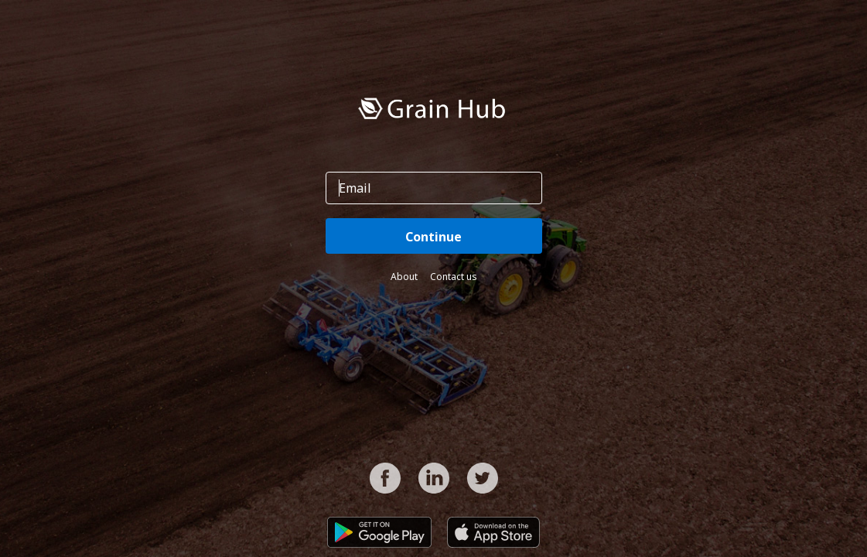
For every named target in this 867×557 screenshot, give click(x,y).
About (404, 276)
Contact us (453, 276)
